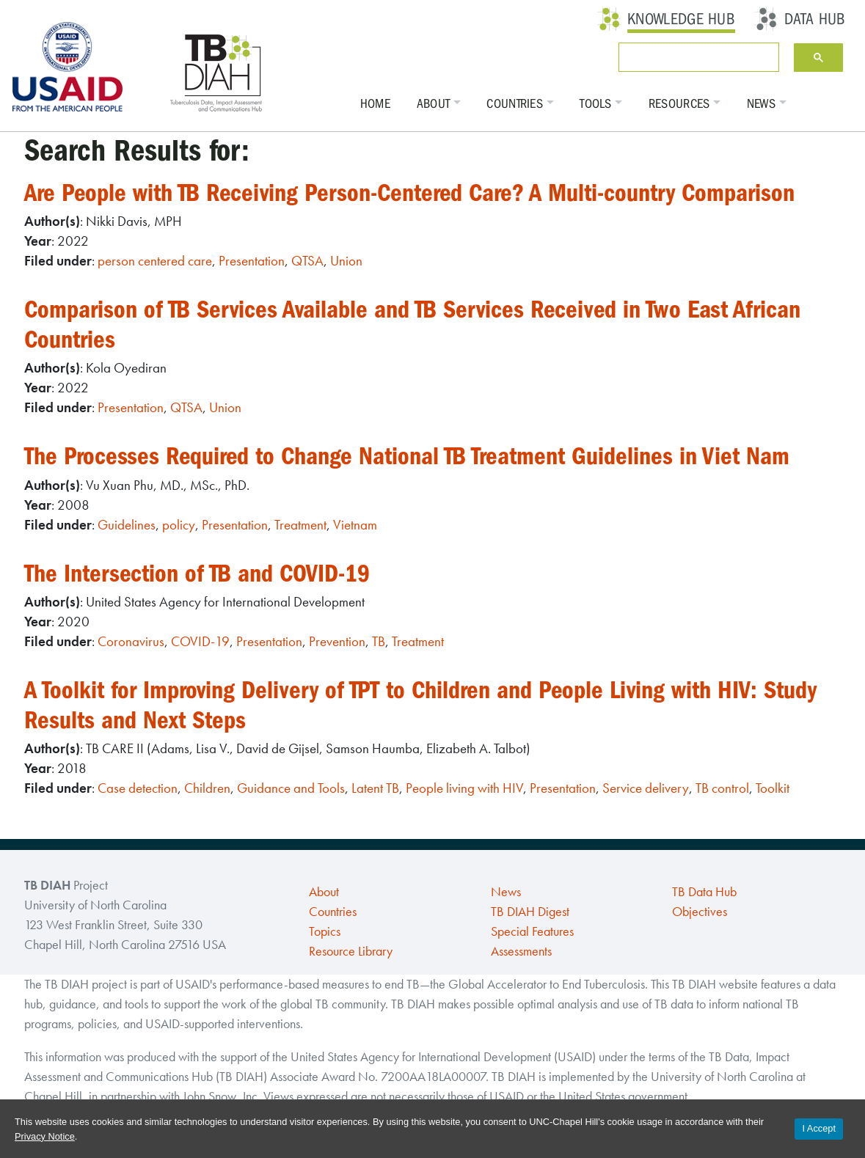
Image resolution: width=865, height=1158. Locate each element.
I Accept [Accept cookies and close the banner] (819, 1128)
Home (375, 103)
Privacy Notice (45, 1136)
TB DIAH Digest (530, 912)
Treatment (300, 525)
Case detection (138, 788)
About (433, 103)
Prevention (337, 641)
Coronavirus (131, 641)
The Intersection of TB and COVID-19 (197, 573)
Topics (324, 931)
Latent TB (375, 788)
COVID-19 (200, 641)
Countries (514, 103)
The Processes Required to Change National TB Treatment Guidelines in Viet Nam (406, 455)
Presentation (252, 261)
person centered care (155, 261)
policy (178, 525)
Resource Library (351, 951)
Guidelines (127, 525)
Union (346, 261)
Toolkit (772, 788)
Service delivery (645, 788)
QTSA (307, 261)
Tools (596, 103)
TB (378, 641)
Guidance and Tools (291, 788)
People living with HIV (464, 788)
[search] (696, 57)
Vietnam (355, 525)
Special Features (532, 931)
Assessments (521, 951)
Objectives (699, 912)
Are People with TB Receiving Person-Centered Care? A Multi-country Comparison (409, 192)
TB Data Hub (704, 892)
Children (207, 788)
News (761, 103)
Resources (679, 103)
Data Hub (814, 19)
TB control (722, 788)
